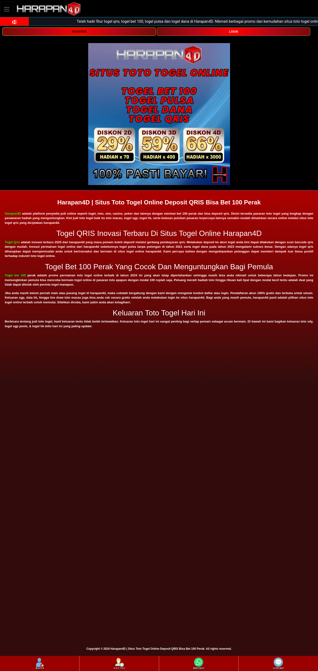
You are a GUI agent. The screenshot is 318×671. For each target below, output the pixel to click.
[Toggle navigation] (6, 9)
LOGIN (233, 31)
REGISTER (79, 31)
